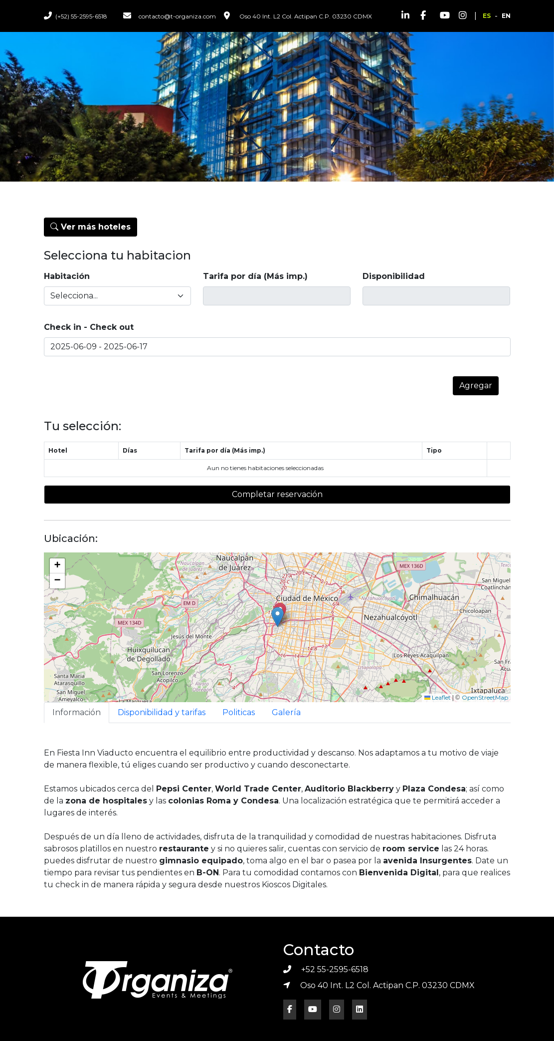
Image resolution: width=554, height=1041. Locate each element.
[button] (277, 617)
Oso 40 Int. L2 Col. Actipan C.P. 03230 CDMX (298, 15)
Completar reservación (277, 494)
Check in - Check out (89, 327)
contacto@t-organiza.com (169, 15)
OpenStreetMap (485, 697)
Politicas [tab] (238, 712)
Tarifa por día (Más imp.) (255, 276)
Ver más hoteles (90, 227)
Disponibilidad (394, 276)
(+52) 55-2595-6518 (75, 15)
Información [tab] (76, 712)
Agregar (475, 385)
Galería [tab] (286, 712)
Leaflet (437, 697)
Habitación (67, 276)
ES (487, 15)
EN (506, 15)
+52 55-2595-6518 (326, 969)
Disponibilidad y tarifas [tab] (161, 712)
